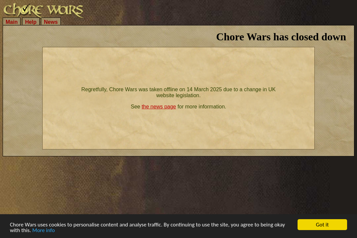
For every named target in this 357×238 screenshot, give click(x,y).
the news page (159, 106)
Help (31, 22)
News (51, 22)
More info (43, 230)
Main (12, 22)
